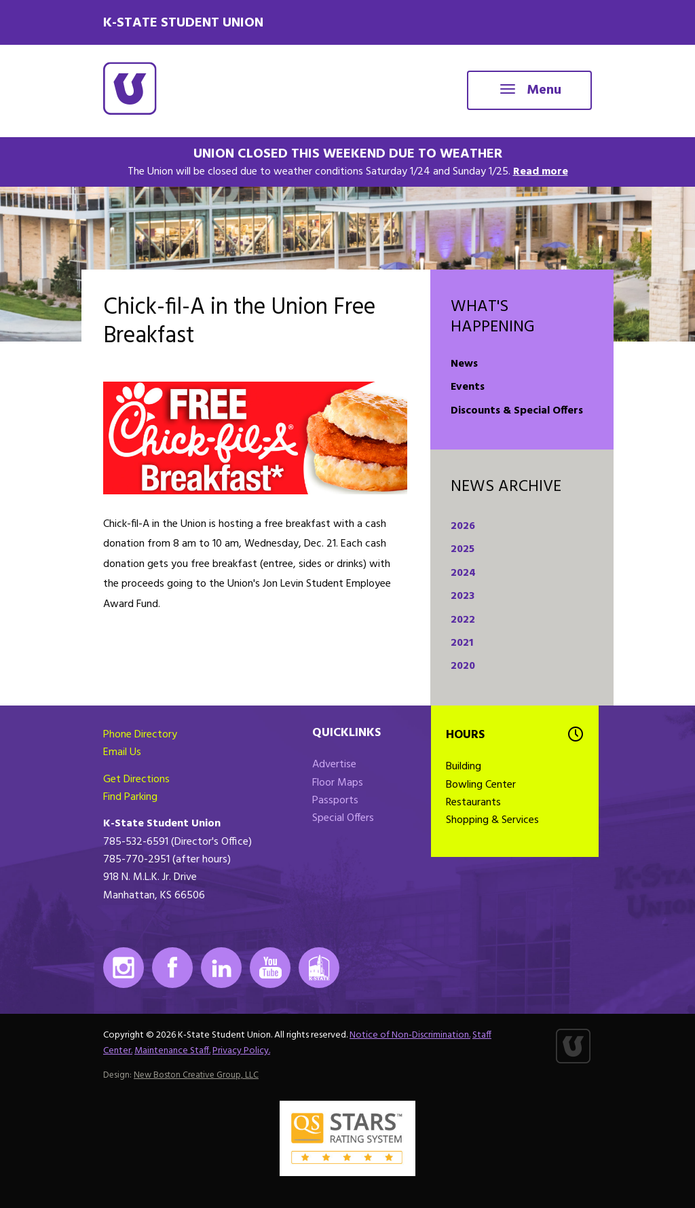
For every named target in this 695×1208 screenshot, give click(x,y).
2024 (463, 573)
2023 (462, 596)
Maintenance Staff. (172, 1051)
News (464, 364)
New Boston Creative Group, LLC (196, 1075)
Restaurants (473, 802)
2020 (463, 666)
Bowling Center (481, 785)
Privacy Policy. (241, 1051)
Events (468, 387)
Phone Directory (140, 735)
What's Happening (493, 317)
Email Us (122, 752)
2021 (462, 643)
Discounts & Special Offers (517, 411)
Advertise (334, 764)
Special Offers (343, 818)
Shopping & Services (492, 820)
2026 (463, 526)
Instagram (123, 967)
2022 (463, 620)
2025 (462, 549)
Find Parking (130, 797)
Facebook (172, 967)
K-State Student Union (183, 23)
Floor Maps (337, 783)
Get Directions (136, 779)
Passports (335, 800)
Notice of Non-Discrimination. (410, 1035)
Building (463, 766)
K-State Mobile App (319, 967)
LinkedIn (221, 967)
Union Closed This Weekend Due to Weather (347, 154)
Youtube (270, 967)
